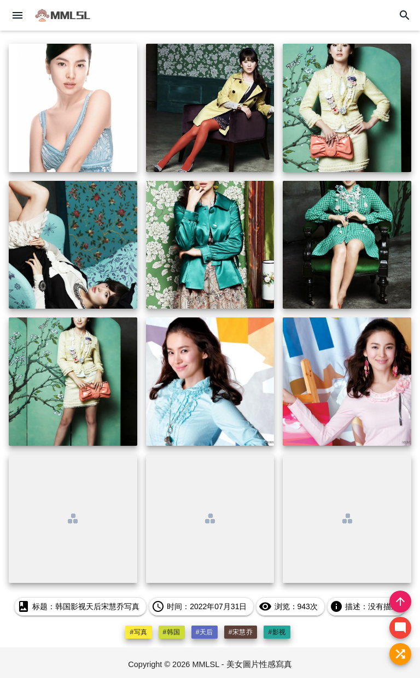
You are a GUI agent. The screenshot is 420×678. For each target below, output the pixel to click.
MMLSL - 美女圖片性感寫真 (241, 664)
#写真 (138, 632)
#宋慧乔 (241, 632)
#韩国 (171, 632)
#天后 (204, 632)
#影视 (276, 632)
